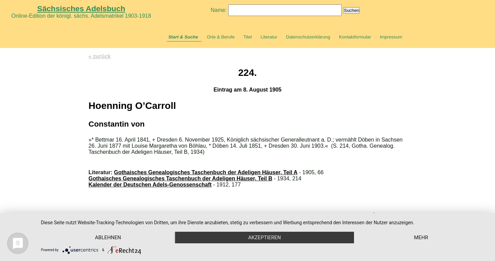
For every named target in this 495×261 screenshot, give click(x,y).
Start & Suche (183, 36)
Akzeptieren (264, 237)
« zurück (100, 56)
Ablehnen (108, 237)
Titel (247, 36)
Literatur (269, 36)
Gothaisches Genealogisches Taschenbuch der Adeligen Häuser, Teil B (180, 178)
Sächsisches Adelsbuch (81, 8)
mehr (421, 237)
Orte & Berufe (221, 36)
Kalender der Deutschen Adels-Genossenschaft (150, 184)
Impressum (391, 36)
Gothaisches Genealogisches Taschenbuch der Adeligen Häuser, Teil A (206, 172)
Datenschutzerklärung (308, 36)
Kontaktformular (355, 36)
